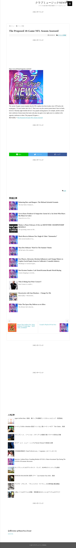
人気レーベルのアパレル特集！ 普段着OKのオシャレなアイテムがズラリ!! (37, 492)
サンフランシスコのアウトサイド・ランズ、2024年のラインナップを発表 (37, 467)
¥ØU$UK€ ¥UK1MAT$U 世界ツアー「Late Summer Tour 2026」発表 (35, 475)
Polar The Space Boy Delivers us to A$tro (31, 304)
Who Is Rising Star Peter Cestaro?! (29, 282)
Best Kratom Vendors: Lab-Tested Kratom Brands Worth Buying (39, 270)
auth (65, 190)
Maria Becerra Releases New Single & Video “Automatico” (37, 236)
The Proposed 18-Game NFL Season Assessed (30, 117)
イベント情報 (62, 35)
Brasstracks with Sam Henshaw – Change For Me (34, 293)
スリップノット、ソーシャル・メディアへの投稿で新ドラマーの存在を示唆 (38, 434)
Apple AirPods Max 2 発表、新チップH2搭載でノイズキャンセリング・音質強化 (39, 418)
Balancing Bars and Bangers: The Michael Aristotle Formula (38, 202)
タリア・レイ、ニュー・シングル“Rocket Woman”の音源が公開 (34, 443)
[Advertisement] (38, 17)
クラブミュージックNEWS (50, 2)
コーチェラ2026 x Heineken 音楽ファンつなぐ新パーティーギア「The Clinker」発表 (40, 426)
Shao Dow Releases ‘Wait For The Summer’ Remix (35, 248)
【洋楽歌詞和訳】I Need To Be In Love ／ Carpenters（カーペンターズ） (36, 451)
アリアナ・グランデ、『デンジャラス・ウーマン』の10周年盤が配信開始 (37, 484)
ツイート (10, 533)
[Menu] (69, 3)
